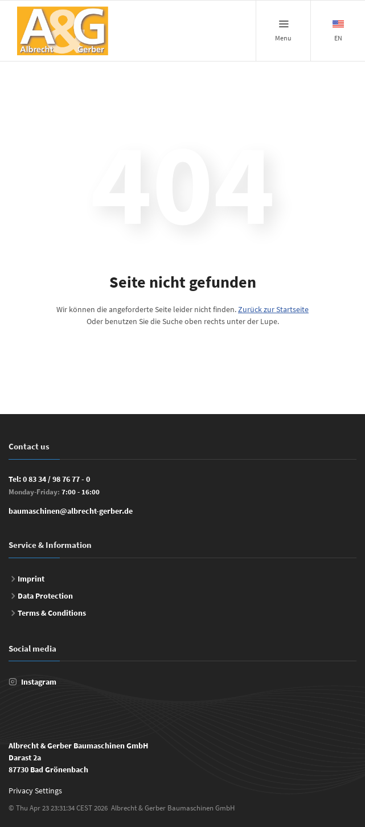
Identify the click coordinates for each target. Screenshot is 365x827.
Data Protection (45, 596)
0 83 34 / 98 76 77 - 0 (56, 479)
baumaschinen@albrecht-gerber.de (71, 511)
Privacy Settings (35, 790)
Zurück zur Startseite (273, 309)
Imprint (31, 579)
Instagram (38, 682)
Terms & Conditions (52, 613)
